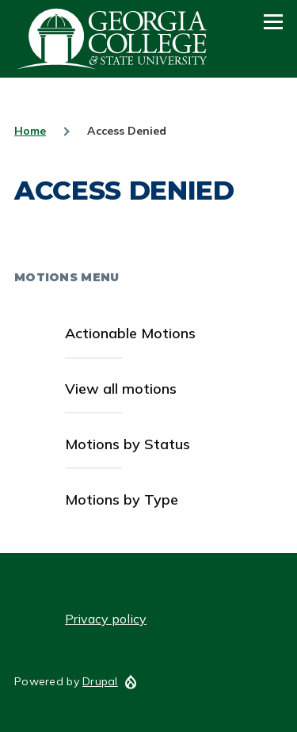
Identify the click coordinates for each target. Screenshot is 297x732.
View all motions (121, 388)
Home (30, 131)
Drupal (100, 681)
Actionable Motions (130, 333)
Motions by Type (121, 499)
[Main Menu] (273, 21)
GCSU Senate (112, 39)
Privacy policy (106, 619)
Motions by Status (127, 444)
